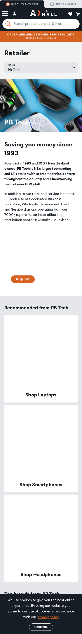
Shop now (23, 242)
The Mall (16, 566)
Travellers (32, 566)
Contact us (13, 491)
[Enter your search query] (41, 24)
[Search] (8, 24)
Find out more (57, 443)
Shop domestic (63, 4)
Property (65, 566)
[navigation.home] (43, 13)
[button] (5, 13)
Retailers (17, 582)
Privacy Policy (62, 582)
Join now (25, 443)
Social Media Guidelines (41, 586)
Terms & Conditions (38, 582)
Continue (41, 627)
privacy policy (48, 617)
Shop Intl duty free (22, 4)
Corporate (49, 566)
